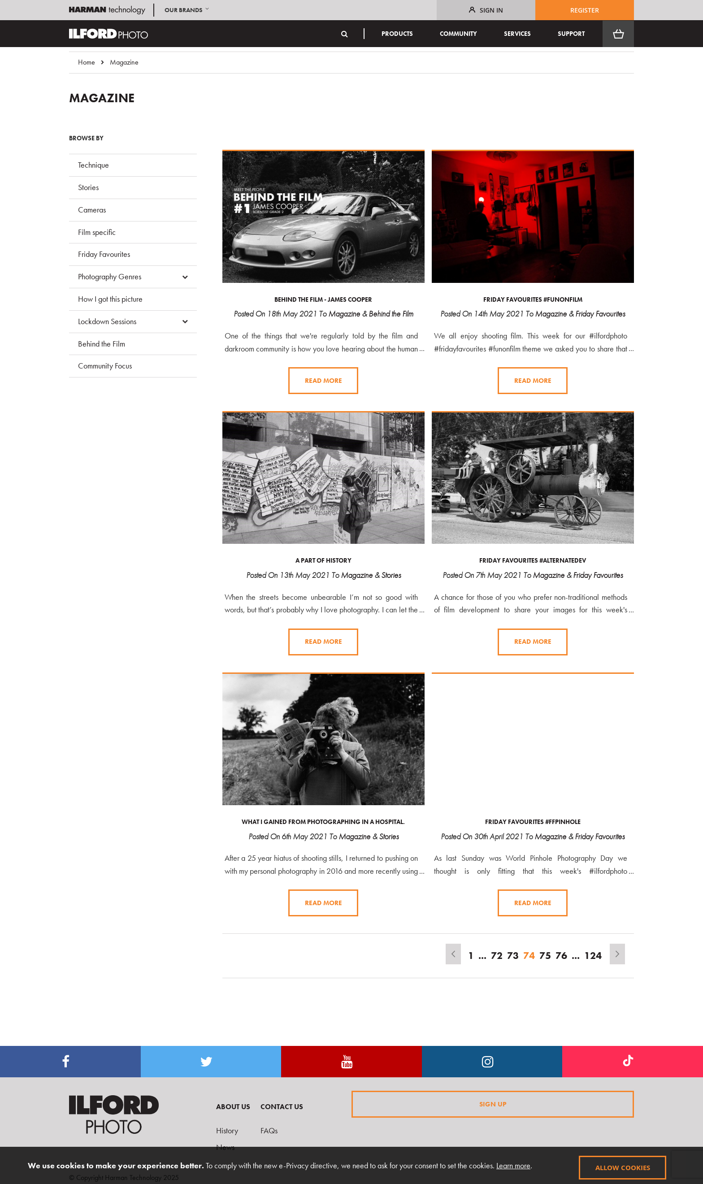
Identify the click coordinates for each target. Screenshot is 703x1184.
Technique (93, 165)
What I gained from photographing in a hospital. (323, 821)
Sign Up (493, 1103)
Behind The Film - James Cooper (323, 299)
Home (86, 62)
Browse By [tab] (86, 138)
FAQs (269, 1130)
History (227, 1130)
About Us (233, 1106)
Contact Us (281, 1106)
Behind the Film (391, 313)
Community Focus (105, 365)
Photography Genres (109, 276)
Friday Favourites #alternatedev (532, 560)
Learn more (512, 1165)
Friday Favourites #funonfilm (532, 299)
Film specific (97, 232)
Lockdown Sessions (107, 321)
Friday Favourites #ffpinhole (533, 821)
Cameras (92, 209)
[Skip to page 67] (482, 954)
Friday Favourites (600, 313)
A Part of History (323, 560)
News (225, 1147)
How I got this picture (110, 299)
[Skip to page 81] (575, 954)
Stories (391, 574)
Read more (323, 380)
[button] (187, 10)
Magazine (344, 313)
